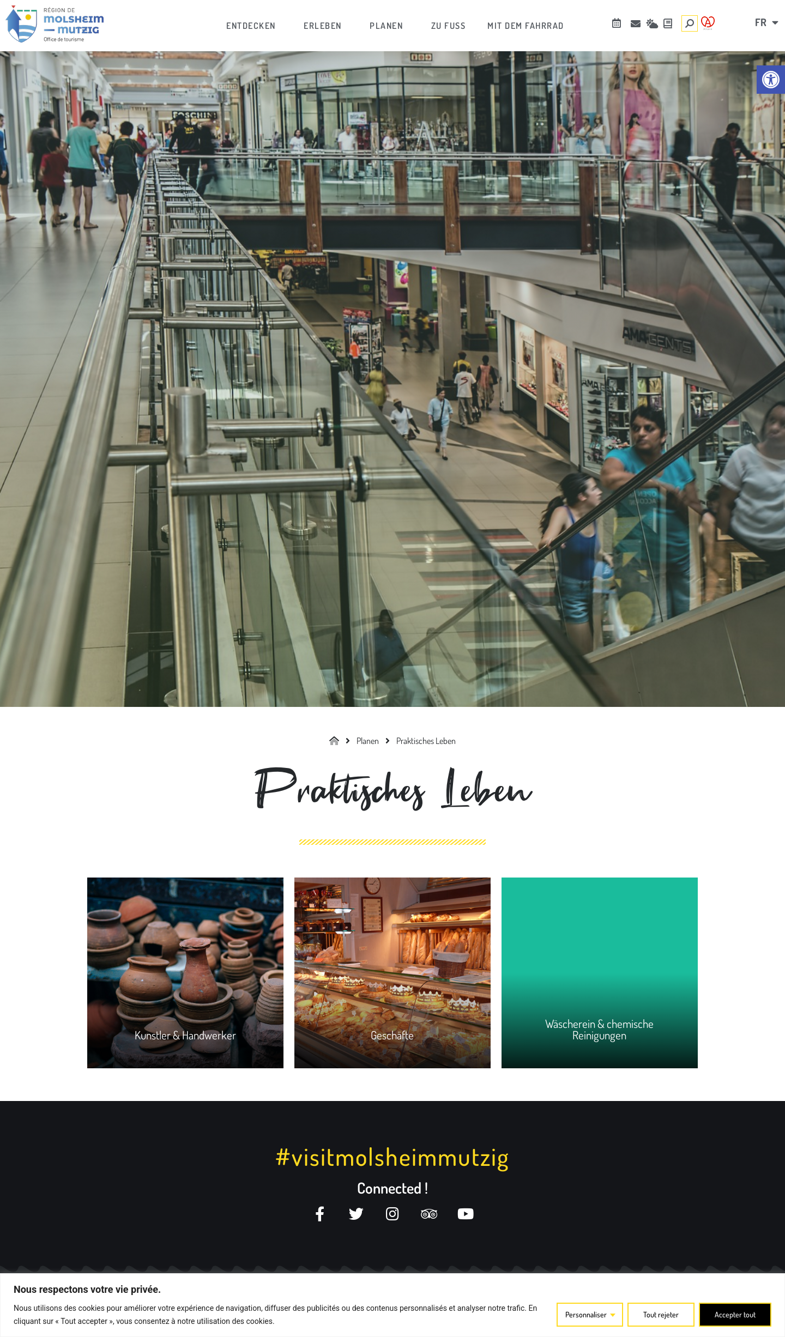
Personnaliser (586, 1314)
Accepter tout (735, 1314)
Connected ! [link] (392, 1187)
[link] (771, 79)
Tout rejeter (661, 1314)
